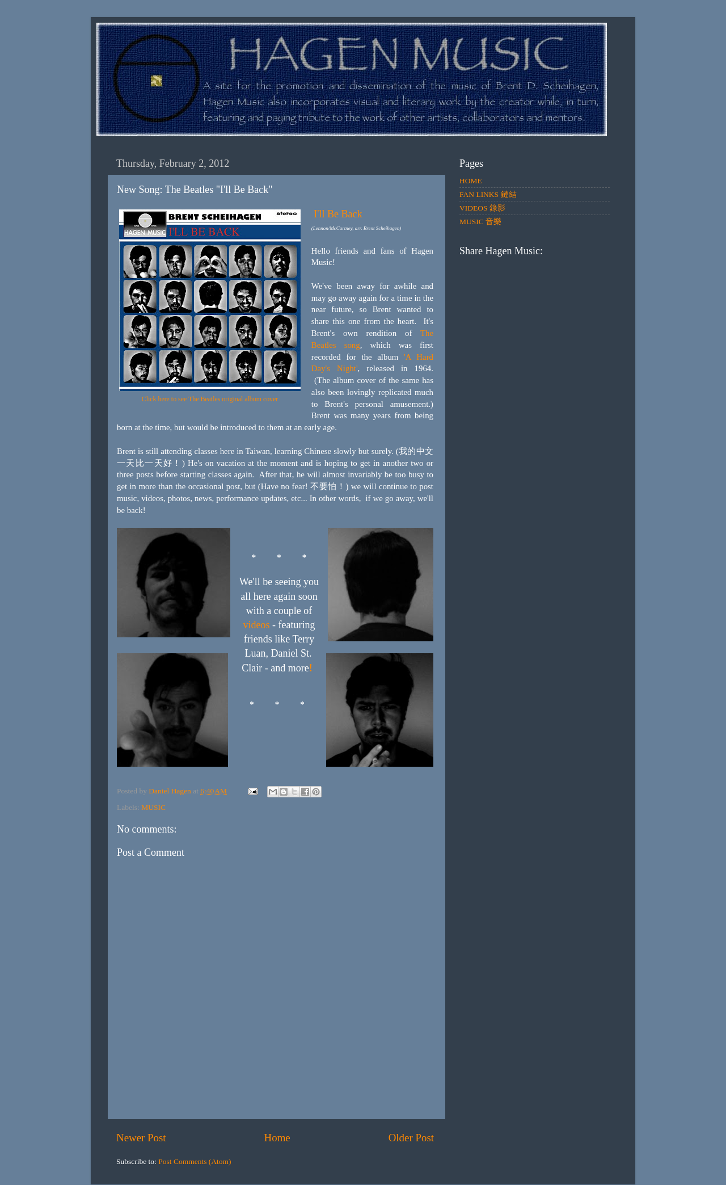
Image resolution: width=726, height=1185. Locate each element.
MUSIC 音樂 (480, 221)
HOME (470, 181)
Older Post (411, 1138)
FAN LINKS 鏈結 (488, 194)
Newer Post (141, 1138)
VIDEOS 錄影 (482, 208)
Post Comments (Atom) (194, 1161)
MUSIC (153, 807)
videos (256, 625)
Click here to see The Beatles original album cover (210, 399)
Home (277, 1138)
